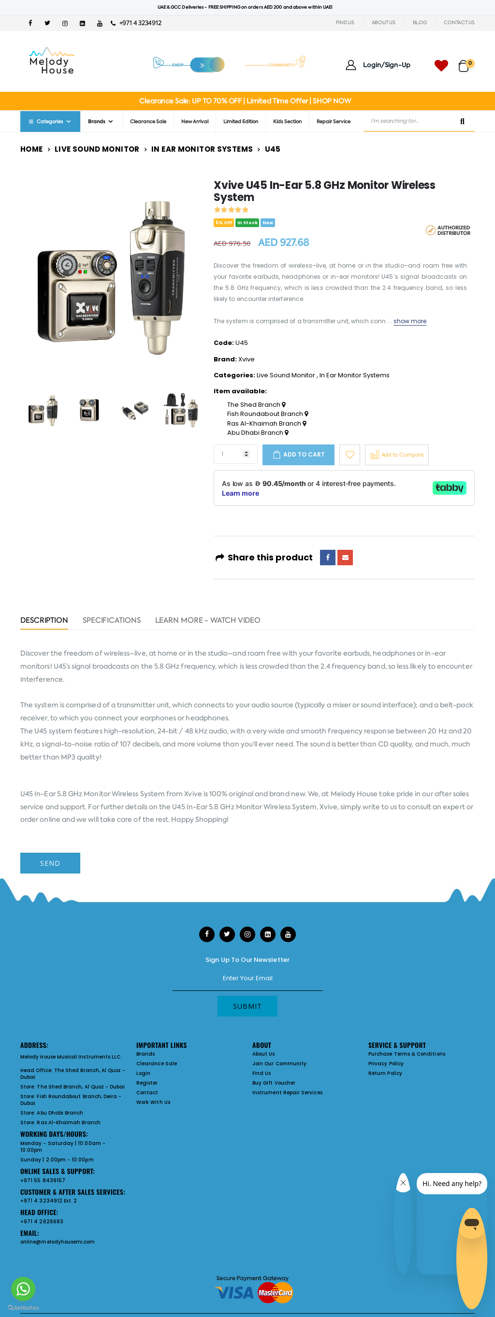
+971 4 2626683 (41, 1221)
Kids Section (287, 121)
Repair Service (333, 121)
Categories (45, 121)
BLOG (420, 22)
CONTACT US (459, 22)
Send (50, 863)
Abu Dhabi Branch (257, 433)
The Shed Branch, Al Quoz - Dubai (73, 1074)
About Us (263, 1054)
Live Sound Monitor (97, 149)
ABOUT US (383, 22)
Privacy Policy (386, 1063)
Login (143, 1073)
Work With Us (153, 1102)
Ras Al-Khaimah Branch (266, 423)
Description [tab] (44, 621)
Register (147, 1083)
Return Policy (385, 1073)
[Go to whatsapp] (23, 1289)
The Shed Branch (256, 405)
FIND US (345, 22)
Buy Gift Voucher (273, 1083)
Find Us (261, 1073)
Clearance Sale (148, 121)
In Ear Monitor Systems (202, 149)
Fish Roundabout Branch (267, 414)
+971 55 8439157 (42, 1180)
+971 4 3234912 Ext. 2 (48, 1200)
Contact (147, 1092)
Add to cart (304, 454)
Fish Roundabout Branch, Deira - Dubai (70, 1100)
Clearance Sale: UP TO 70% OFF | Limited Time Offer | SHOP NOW (244, 101)
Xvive (246, 359)
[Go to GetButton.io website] (23, 1307)
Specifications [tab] (112, 621)
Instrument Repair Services (287, 1092)
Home (31, 149)
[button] (467, 61)
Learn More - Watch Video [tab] (208, 621)
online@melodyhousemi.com (57, 1241)
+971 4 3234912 (136, 23)
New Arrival (194, 121)
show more (410, 321)
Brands (96, 121)
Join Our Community (279, 1063)
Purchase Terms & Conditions (406, 1054)
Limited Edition (240, 121)
